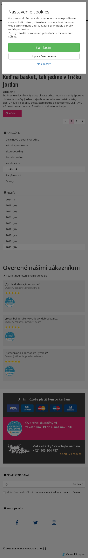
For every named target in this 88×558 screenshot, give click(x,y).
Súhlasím (44, 47)
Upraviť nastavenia (44, 56)
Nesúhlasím (44, 64)
